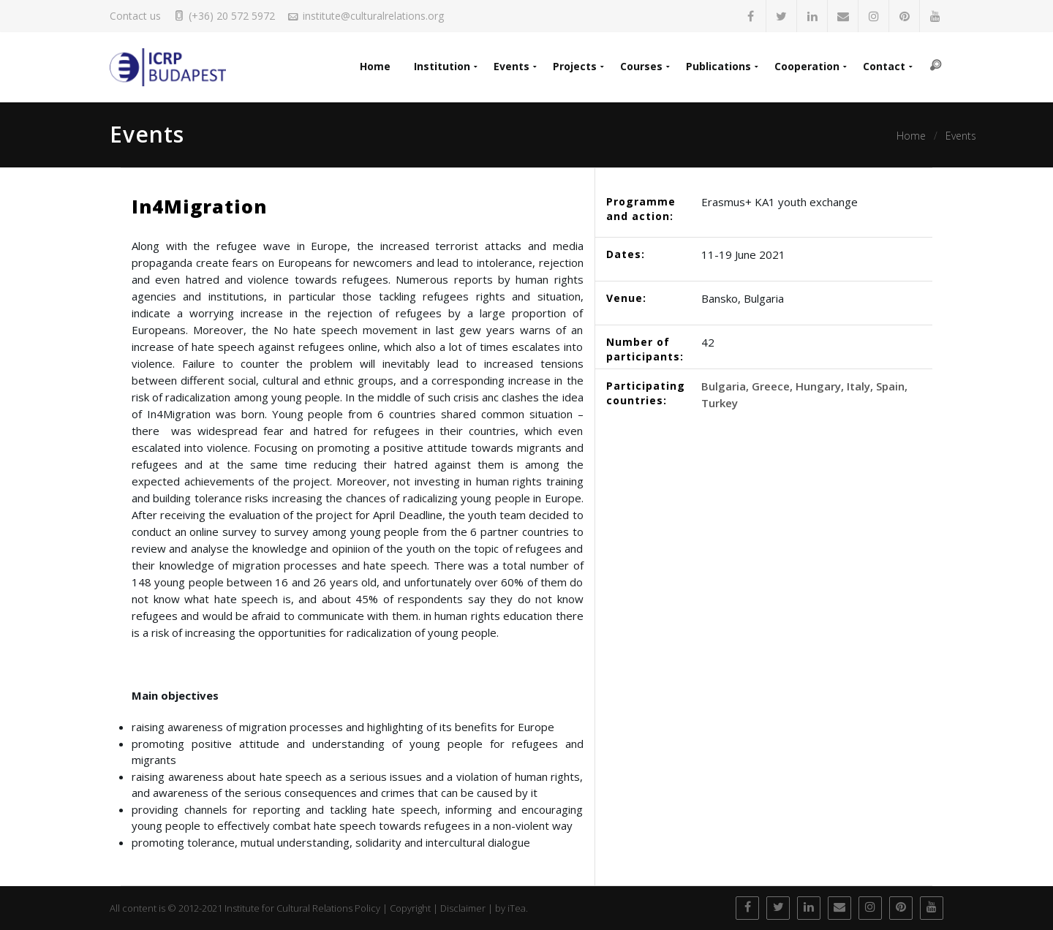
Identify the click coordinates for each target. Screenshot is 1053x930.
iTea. (517, 908)
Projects (575, 66)
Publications (718, 66)
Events (511, 66)
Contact (884, 66)
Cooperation (806, 66)
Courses (641, 66)
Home (375, 66)
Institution (442, 66)
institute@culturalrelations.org (373, 16)
